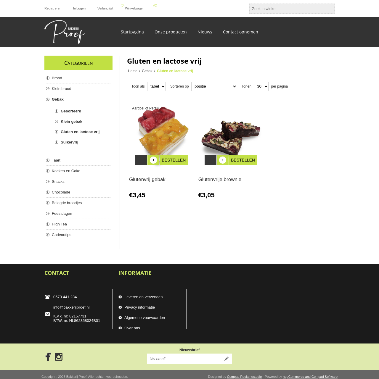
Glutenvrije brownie (220, 175)
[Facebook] (46, 352)
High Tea (59, 224)
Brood (57, 78)
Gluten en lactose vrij (80, 132)
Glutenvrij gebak (147, 175)
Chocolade (61, 192)
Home (132, 71)
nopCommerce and (297, 372)
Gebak (58, 99)
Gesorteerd (71, 111)
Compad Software (324, 372)
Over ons (132, 325)
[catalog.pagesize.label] (261, 86)
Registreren (52, 8)
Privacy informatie (139, 304)
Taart (56, 160)
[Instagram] (58, 352)
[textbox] (287, 8)
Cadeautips (61, 235)
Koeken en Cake (66, 171)
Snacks (58, 181)
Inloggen (79, 8)
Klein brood (61, 88)
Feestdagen (62, 213)
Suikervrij (69, 142)
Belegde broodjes (67, 203)
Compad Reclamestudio (244, 372)
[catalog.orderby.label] (214, 86)
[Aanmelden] (184, 354)
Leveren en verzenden (143, 294)
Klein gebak (71, 121)
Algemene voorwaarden (144, 315)
